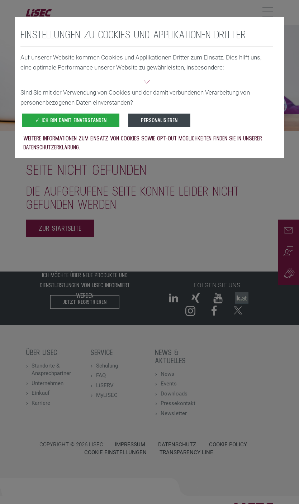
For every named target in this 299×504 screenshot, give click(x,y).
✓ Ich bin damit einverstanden (70, 120)
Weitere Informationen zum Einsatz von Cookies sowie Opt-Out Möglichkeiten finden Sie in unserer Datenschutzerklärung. (142, 142)
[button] (146, 82)
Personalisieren (159, 120)
